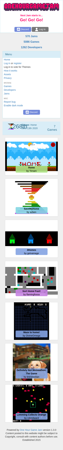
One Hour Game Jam (31, 430)
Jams (6, 93)
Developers (10, 90)
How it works (10, 70)
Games (7, 86)
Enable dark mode (13, 105)
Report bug (9, 101)
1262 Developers (31, 47)
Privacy (8, 78)
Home (7, 59)
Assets (7, 74)
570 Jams (31, 36)
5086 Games (31, 41)
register (18, 63)
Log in (7, 63)
